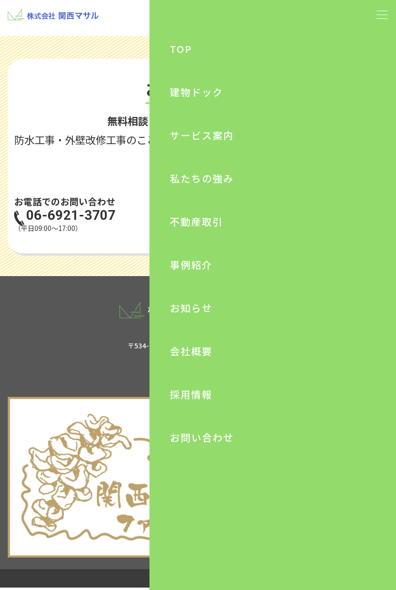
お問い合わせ (300, 216)
